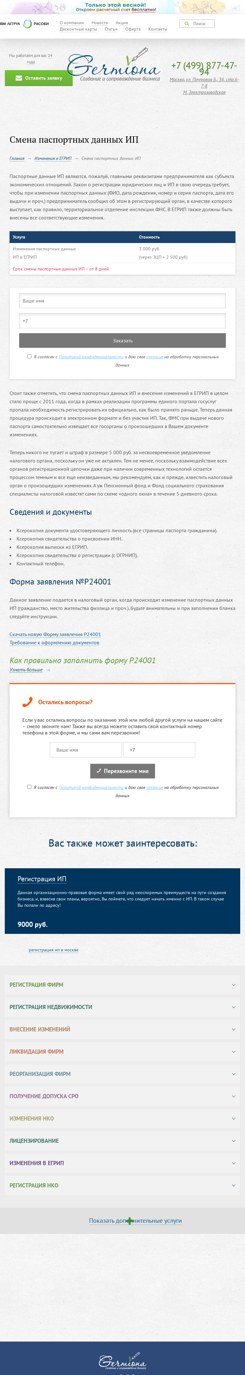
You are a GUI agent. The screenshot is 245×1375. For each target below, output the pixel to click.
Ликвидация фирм (36, 1051)
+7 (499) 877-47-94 (204, 68)
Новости (100, 22)
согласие (154, 357)
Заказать (122, 340)
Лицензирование (34, 1140)
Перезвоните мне (123, 771)
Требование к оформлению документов (54, 642)
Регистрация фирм (36, 984)
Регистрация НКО (34, 1185)
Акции (122, 22)
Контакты (157, 29)
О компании (72, 22)
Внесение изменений (40, 1029)
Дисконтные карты (78, 29)
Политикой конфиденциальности (91, 357)
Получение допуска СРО (44, 1096)
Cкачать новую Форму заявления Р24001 (55, 634)
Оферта (133, 29)
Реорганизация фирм (40, 1074)
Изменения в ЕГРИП (37, 1163)
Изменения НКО (32, 1118)
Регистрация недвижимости (51, 1007)
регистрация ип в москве (53, 950)
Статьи (111, 29)
